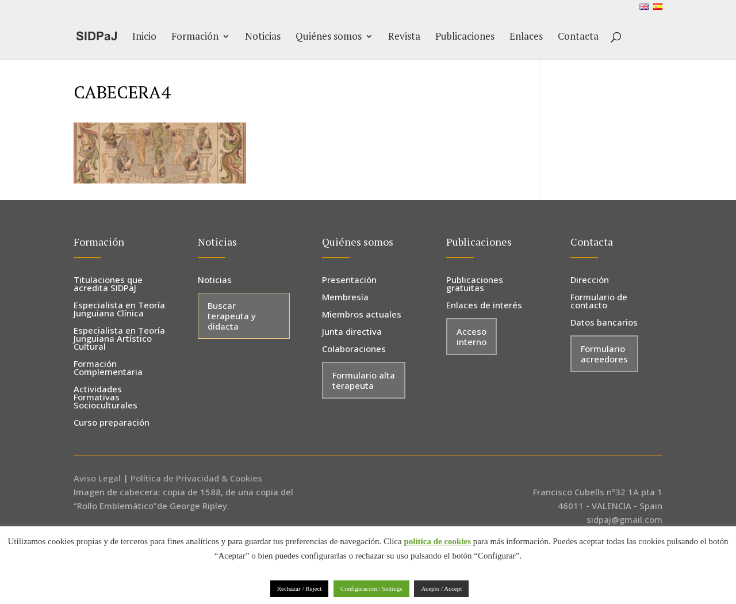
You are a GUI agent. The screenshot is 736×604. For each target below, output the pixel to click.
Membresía (345, 298)
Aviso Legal (97, 478)
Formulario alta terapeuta (363, 380)
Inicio (144, 37)
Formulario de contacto (598, 302)
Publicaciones (464, 37)
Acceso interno (471, 336)
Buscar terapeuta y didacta (232, 316)
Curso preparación (112, 423)
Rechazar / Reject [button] (299, 588)
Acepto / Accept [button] (441, 588)
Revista (404, 37)
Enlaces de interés (484, 306)
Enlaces (526, 37)
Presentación (349, 280)
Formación (194, 37)
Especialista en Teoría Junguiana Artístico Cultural (119, 339)
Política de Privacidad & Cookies (196, 478)
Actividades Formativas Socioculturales (105, 398)
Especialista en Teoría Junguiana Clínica (119, 310)
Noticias (263, 37)
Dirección (589, 280)
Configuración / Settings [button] (371, 588)
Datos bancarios (604, 323)
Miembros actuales (361, 315)
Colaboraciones (354, 349)
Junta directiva (352, 332)
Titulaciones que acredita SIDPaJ (108, 284)
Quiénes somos (329, 37)
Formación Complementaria (108, 368)
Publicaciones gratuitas (474, 284)
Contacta (578, 37)
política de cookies (437, 541)
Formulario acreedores (604, 354)
